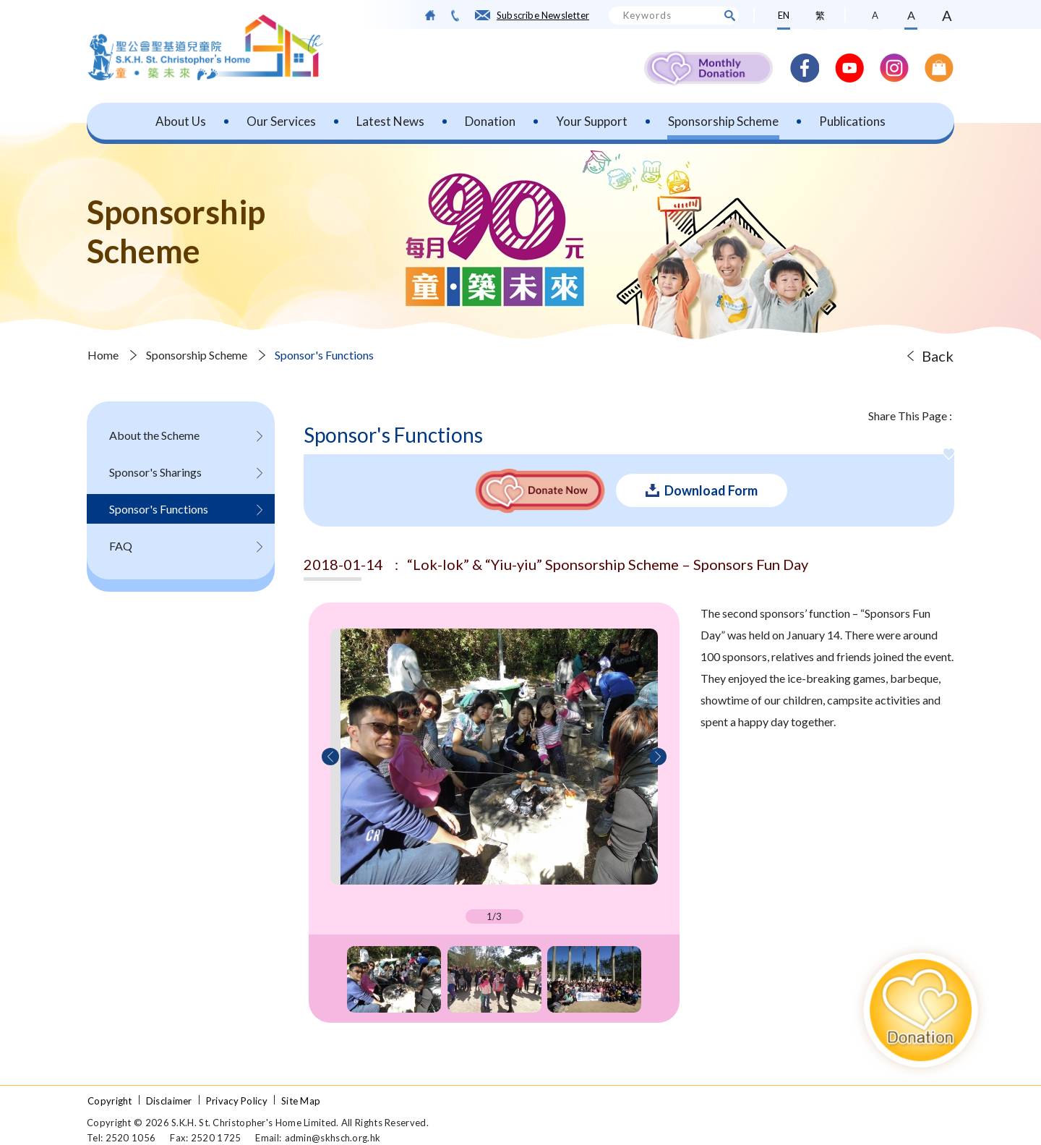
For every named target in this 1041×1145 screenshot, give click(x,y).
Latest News (390, 121)
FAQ (120, 546)
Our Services (281, 121)
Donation (490, 121)
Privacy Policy (236, 1077)
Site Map (300, 1077)
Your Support (591, 121)
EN (783, 15)
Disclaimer (169, 1077)
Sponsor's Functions (324, 355)
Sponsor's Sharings (155, 472)
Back (938, 356)
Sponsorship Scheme (723, 121)
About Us (180, 121)
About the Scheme (154, 435)
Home (103, 355)
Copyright (109, 1077)
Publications (852, 121)
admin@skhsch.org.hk (333, 1114)
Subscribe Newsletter (543, 15)
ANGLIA (161, 1129)
